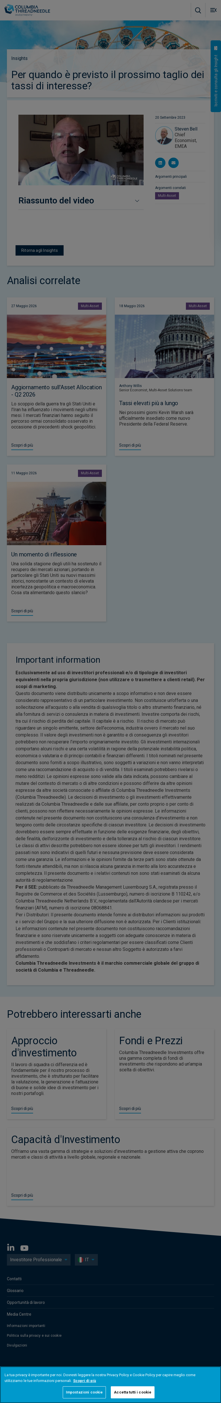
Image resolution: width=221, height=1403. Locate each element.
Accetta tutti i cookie (132, 1392)
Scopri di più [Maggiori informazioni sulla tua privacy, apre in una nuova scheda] (84, 1381)
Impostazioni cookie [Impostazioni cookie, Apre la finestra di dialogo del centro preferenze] (84, 1392)
